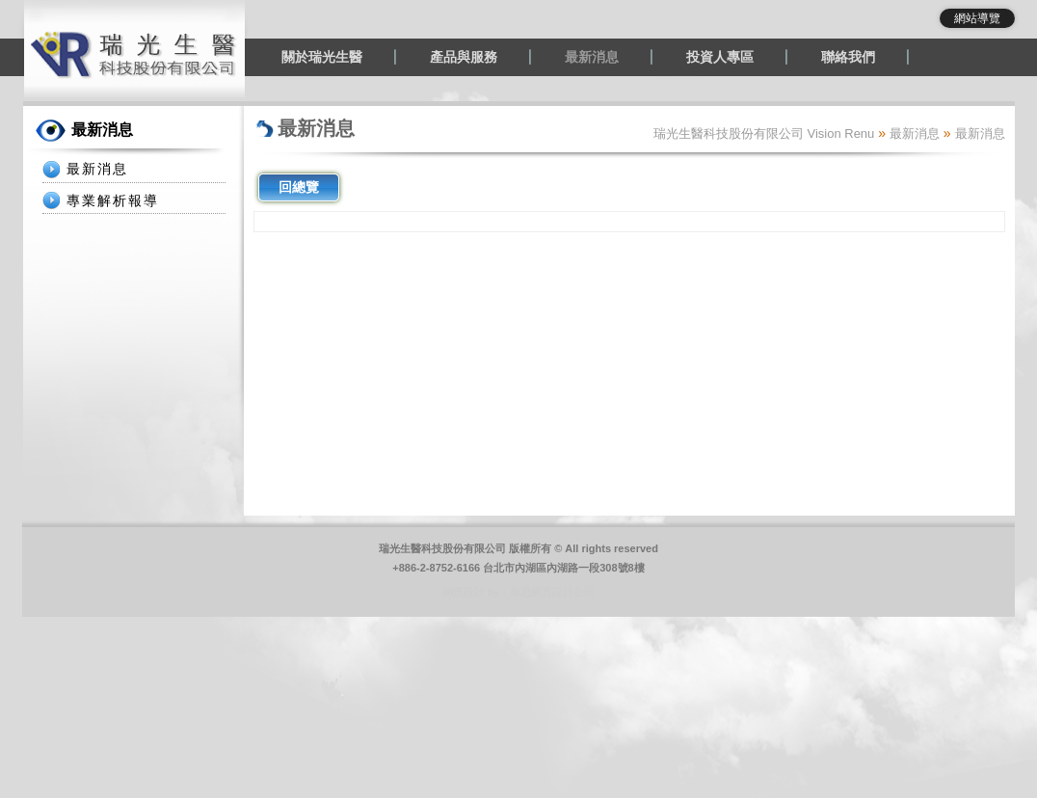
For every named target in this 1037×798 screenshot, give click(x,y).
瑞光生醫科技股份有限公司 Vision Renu (763, 133)
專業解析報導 (112, 200)
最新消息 (592, 57)
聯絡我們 (848, 57)
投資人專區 (720, 57)
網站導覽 (977, 18)
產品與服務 (463, 57)
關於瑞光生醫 (321, 57)
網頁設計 (463, 592)
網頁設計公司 (563, 592)
